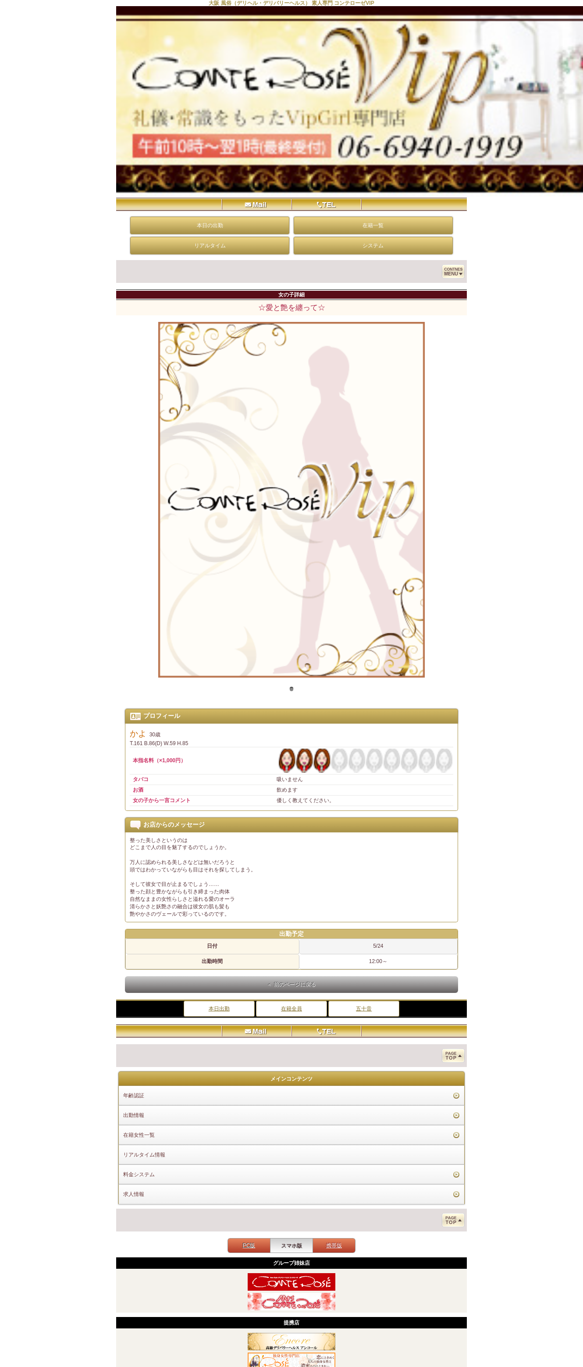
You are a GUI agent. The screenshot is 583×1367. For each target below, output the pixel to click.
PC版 (249, 1245)
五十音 (364, 1009)
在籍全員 (291, 1009)
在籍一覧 (373, 225)
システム (373, 246)
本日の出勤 (210, 225)
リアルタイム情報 (144, 1155)
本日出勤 (219, 1009)
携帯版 (334, 1245)
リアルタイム (210, 246)
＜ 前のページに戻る (291, 985)
